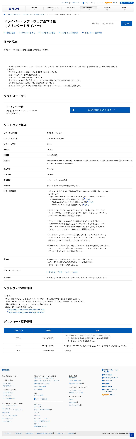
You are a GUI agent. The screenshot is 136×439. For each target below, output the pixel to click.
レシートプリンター (7, 418)
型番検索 (95, 23)
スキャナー (37, 415)
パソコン (36, 412)
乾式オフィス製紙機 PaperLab (42, 421)
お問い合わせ (75, 2)
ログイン (111, 2)
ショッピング (108, 380)
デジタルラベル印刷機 (40, 386)
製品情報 (6, 370)
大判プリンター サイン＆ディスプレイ (44, 378)
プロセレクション (8, 395)
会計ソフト (37, 424)
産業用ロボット (73, 377)
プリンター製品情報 (41, 399)
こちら (87, 199)
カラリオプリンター (8, 392)
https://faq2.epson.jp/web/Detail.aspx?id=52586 (26, 310)
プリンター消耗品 (38, 395)
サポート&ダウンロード (111, 378)
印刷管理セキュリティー (40, 426)
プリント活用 (108, 375)
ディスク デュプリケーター (41, 418)
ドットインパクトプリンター (9, 415)
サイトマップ (7, 433)
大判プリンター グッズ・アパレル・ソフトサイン (47, 380)
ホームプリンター (8, 383)
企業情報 (106, 383)
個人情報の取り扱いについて (45, 433)
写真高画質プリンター (9, 386)
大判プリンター (6, 412)
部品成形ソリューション (75, 383)
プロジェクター (38, 404)
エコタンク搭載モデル (9, 398)
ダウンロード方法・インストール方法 (63, 272)
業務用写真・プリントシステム (42, 383)
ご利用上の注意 (29, 433)
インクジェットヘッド (75, 390)
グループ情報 (64, 2)
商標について (61, 433)
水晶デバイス (72, 402)
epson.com (71, 433)
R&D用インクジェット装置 (76, 392)
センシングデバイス (74, 405)
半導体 (71, 399)
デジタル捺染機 (38, 389)
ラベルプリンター (6, 421)
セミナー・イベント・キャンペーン (94, 3)
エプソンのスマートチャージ (9, 405)
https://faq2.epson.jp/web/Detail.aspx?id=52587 (26, 312)
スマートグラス (38, 407)
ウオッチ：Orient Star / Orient (42, 409)
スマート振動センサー (75, 380)
